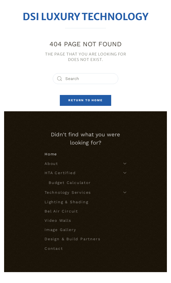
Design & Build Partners (72, 239)
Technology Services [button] (85, 192)
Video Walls (58, 220)
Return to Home (85, 100)
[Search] (85, 78)
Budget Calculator (70, 182)
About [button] (85, 163)
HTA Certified (85, 173)
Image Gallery (60, 229)
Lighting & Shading (66, 202)
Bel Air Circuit (61, 211)
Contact (54, 248)
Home (51, 154)
